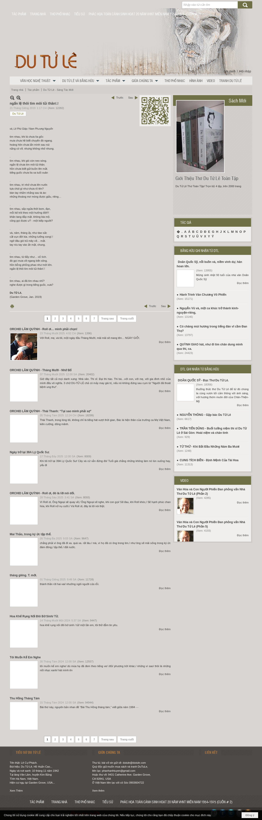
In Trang (12, 306)
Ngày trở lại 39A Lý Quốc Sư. (30, 452)
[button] (39, 80)
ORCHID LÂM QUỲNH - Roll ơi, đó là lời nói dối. (42, 493)
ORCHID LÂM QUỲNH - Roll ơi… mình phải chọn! (43, 329)
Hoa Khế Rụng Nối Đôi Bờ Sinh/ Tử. (34, 616)
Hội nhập (245, 71)
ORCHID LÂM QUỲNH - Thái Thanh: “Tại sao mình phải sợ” (50, 411)
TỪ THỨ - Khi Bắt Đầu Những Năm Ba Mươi (209, 446)
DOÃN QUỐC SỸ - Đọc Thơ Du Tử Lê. (203, 380)
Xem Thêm (16, 790)
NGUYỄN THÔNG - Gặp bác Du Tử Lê (205, 415)
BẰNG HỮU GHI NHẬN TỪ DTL (199, 250)
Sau (130, 97)
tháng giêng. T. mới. (23, 575)
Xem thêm (98, 790)
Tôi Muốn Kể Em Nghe (25, 657)
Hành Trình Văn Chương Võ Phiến (203, 294)
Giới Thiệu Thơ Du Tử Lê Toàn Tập (206, 178)
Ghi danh (230, 71)
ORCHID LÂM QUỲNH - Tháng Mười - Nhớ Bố (40, 370)
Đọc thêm (165, 342)
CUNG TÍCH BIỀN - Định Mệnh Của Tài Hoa (209, 460)
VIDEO (184, 480)
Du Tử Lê (18, 113)
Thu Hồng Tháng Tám (25, 698)
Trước (119, 97)
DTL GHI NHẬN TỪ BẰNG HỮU (199, 369)
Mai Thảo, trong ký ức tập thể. (30, 534)
